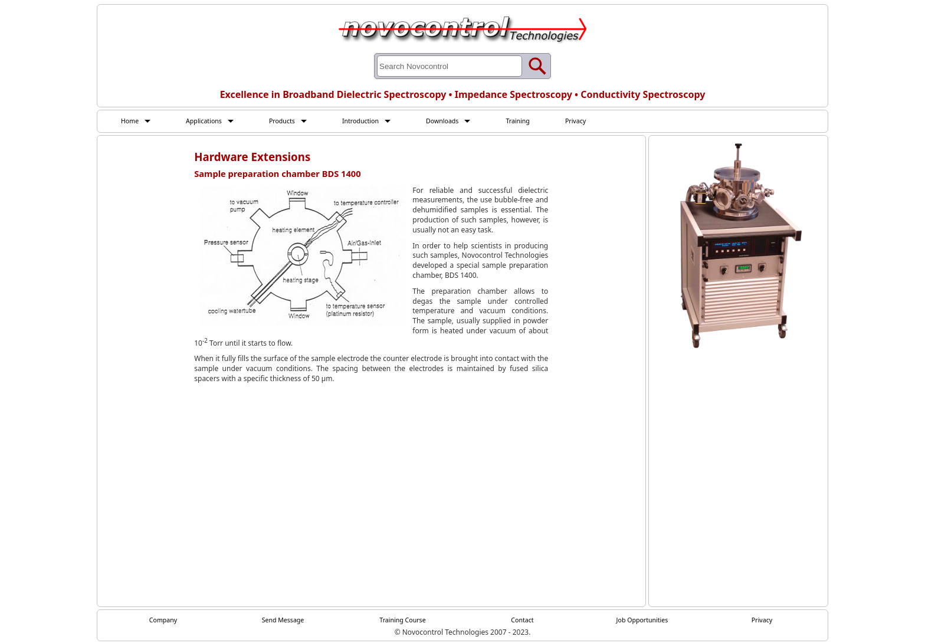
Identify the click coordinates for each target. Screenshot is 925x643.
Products (291, 121)
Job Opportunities (642, 621)
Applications (208, 121)
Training (539, 121)
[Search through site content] (449, 66)
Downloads (459, 121)
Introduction (373, 121)
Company (163, 621)
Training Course (402, 621)
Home (131, 121)
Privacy (600, 121)
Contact (522, 621)
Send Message (283, 621)
